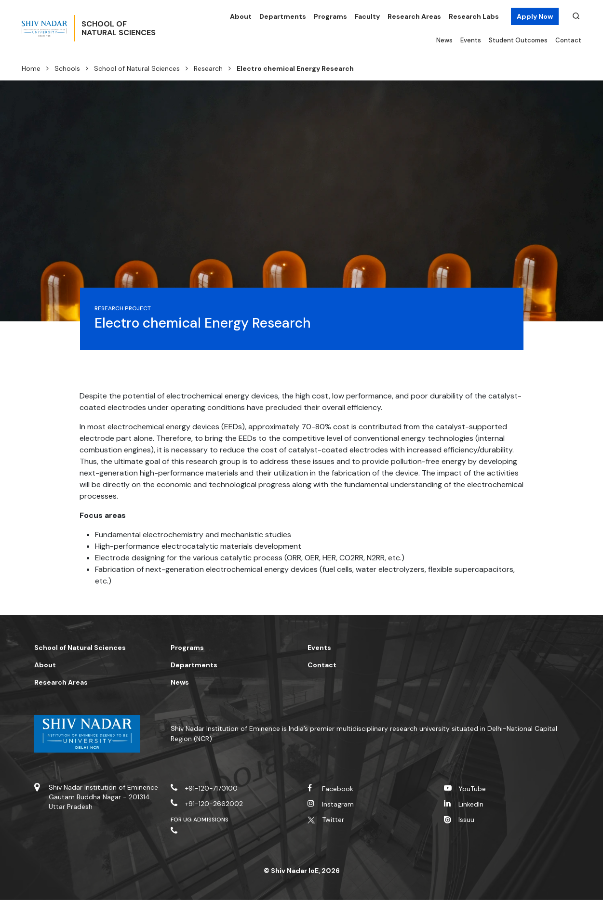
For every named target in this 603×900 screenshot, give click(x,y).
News (444, 40)
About (241, 16)
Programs (330, 16)
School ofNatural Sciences (150, 28)
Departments (282, 16)
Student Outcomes (518, 40)
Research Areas (414, 16)
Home (31, 68)
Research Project (122, 308)
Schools (67, 68)
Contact (568, 40)
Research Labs (474, 16)
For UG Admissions (199, 819)
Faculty (367, 16)
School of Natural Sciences (137, 68)
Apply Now (535, 16)
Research (208, 68)
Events (470, 40)
